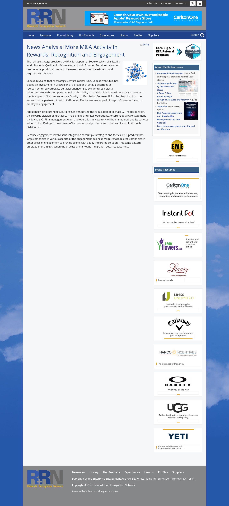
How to (124, 35)
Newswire (45, 35)
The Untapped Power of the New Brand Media (167, 86)
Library (93, 472)
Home (31, 35)
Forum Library (65, 35)
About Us (166, 3)
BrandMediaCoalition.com (169, 73)
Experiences (107, 35)
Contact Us (181, 3)
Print (146, 44)
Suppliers (153, 35)
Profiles (138, 35)
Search (195, 35)
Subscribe (152, 3)
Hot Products (86, 35)
